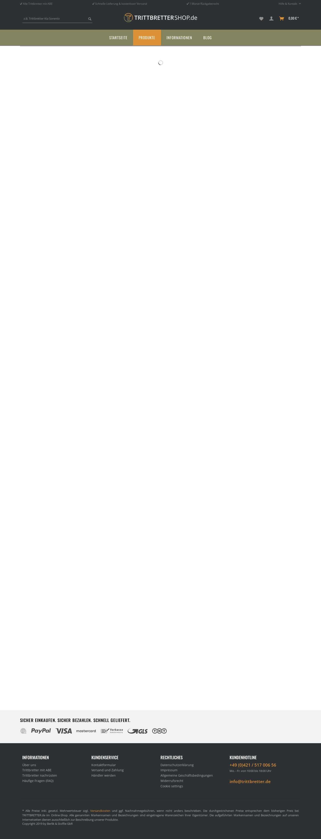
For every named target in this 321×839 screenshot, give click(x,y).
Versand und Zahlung (107, 770)
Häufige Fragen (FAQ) (38, 781)
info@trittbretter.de (250, 781)
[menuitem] (57, 20)
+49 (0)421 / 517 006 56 (253, 765)
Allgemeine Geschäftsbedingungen (186, 775)
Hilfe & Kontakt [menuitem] (288, 4)
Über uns (29, 765)
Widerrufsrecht (171, 781)
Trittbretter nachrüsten (39, 775)
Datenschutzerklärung (177, 765)
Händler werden (103, 775)
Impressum (168, 770)
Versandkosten (100, 811)
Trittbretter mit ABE (36, 770)
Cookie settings (171, 786)
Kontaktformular (103, 765)
